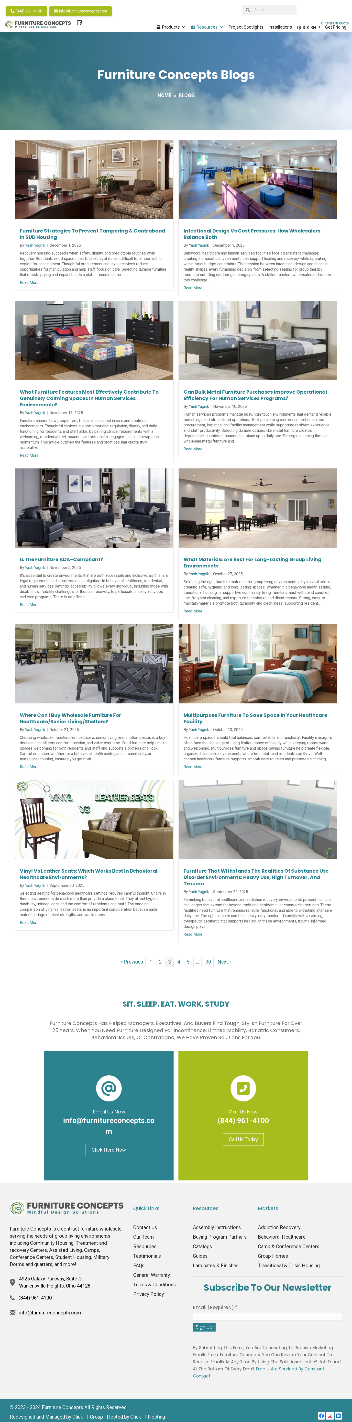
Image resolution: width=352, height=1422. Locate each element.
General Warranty (151, 1277)
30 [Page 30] (208, 964)
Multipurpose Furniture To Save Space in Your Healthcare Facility (255, 720)
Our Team (143, 1239)
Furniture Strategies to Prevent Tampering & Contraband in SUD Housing (92, 236)
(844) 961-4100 (30, 11)
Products (170, 27)
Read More (29, 284)
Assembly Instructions (217, 1230)
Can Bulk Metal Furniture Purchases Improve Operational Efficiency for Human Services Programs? (255, 397)
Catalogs (202, 1249)
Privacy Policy (148, 1297)
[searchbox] (268, 10)
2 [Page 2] (160, 964)
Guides (200, 1258)
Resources (206, 27)
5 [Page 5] (188, 964)
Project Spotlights (241, 27)
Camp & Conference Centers (288, 1249)
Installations (276, 27)
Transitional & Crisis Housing (289, 1268)
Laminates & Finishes (216, 1268)
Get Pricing (331, 27)
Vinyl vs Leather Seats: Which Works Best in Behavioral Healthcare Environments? (88, 876)
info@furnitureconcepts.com (84, 11)
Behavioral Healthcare (282, 1239)
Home (164, 98)
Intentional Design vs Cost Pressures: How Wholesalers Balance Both (252, 236)
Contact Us (145, 1230)
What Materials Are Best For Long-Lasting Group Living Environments (252, 565)
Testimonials (147, 1258)
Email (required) (215, 1310)
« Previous (132, 964)
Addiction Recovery (279, 1230)
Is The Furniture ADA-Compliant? (61, 561)
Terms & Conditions (154, 1287)
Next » (224, 964)
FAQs (138, 1268)
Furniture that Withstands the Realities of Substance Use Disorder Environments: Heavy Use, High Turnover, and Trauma (256, 879)
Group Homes (273, 1258)
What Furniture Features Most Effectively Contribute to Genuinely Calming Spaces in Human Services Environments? (89, 401)
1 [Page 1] (151, 964)
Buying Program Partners (220, 1239)
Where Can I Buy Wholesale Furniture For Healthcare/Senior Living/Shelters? (70, 720)
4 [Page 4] (178, 964)
